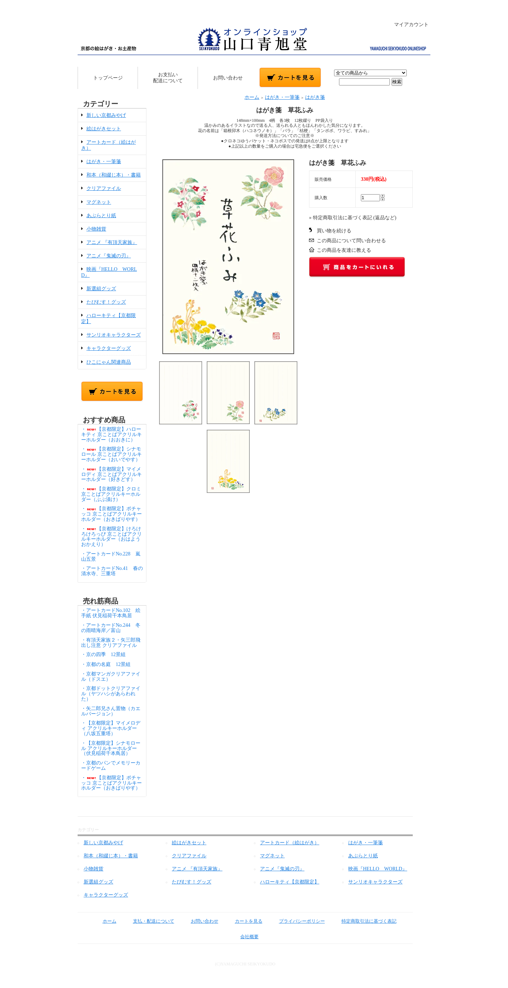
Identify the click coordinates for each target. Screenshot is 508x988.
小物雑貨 (96, 229)
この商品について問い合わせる (351, 240)
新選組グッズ (101, 288)
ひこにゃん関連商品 (108, 362)
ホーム (251, 97)
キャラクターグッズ (108, 348)
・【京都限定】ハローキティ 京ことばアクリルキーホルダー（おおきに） (111, 434)
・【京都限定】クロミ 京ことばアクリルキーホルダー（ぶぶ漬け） (111, 494)
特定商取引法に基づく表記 (364, 921)
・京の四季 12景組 (103, 654)
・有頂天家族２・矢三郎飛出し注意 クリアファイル (110, 642)
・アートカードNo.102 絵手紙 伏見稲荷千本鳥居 (110, 613)
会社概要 (244, 936)
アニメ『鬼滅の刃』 (108, 255)
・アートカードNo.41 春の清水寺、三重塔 (112, 571)
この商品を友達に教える (344, 250)
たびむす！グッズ (106, 302)
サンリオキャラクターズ (113, 335)
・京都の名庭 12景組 (106, 664)
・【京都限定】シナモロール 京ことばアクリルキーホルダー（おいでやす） (111, 454)
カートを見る (243, 921)
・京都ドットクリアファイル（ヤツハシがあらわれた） (110, 694)
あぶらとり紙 (101, 215)
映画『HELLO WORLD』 (377, 868)
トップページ (108, 78)
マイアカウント (408, 24)
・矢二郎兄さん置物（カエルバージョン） (110, 711)
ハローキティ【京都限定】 (289, 882)
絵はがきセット (103, 128)
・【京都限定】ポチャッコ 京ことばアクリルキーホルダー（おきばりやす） (111, 514)
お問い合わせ (228, 78)
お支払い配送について (168, 77)
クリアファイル (103, 188)
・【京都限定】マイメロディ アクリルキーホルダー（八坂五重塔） (110, 728)
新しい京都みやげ (106, 115)
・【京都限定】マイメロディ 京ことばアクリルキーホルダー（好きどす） (111, 474)
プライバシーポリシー (297, 921)
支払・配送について (148, 921)
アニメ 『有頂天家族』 (111, 242)
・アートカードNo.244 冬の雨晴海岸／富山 (110, 628)
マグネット (98, 202)
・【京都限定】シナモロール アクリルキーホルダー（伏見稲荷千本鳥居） (110, 748)
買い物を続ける (334, 230)
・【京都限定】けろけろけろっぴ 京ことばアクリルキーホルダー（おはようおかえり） (111, 536)
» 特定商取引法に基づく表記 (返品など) (352, 217)
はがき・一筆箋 (103, 161)
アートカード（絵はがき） (289, 842)
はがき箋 (315, 97)
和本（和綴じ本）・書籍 (113, 175)
